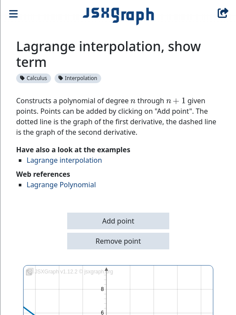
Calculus (33, 78)
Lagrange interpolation (64, 160)
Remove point (118, 241)
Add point (118, 221)
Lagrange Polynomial (61, 184)
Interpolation (77, 78)
